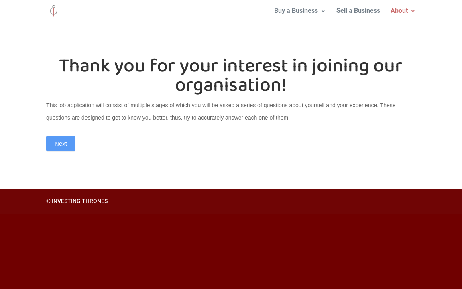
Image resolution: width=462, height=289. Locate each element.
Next (61, 143)
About (399, 11)
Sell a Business (358, 11)
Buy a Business (296, 11)
